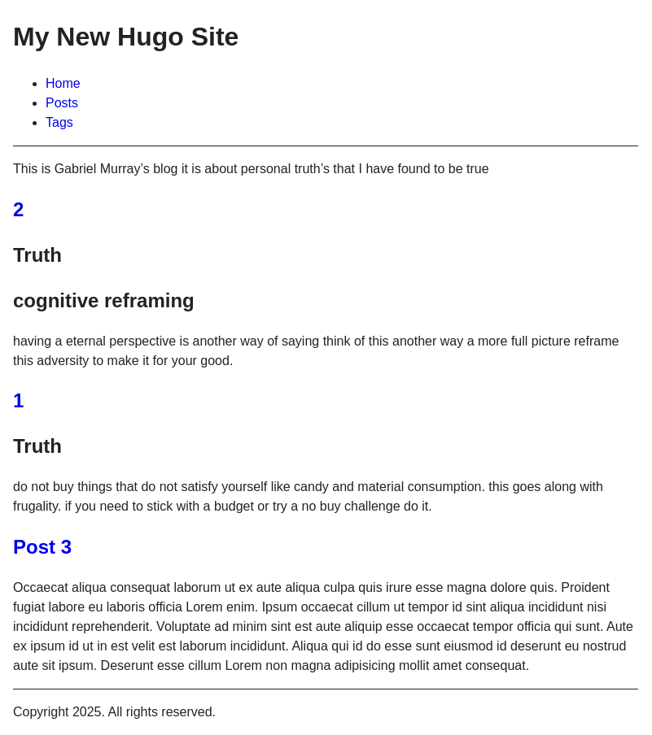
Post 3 (42, 547)
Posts (62, 103)
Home (63, 83)
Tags (59, 122)
